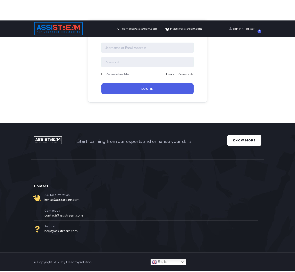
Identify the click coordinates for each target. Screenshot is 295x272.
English (160, 262)
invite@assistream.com (61, 200)
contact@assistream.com (63, 216)
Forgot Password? (180, 74)
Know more (243, 141)
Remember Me (115, 74)
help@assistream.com (61, 232)
